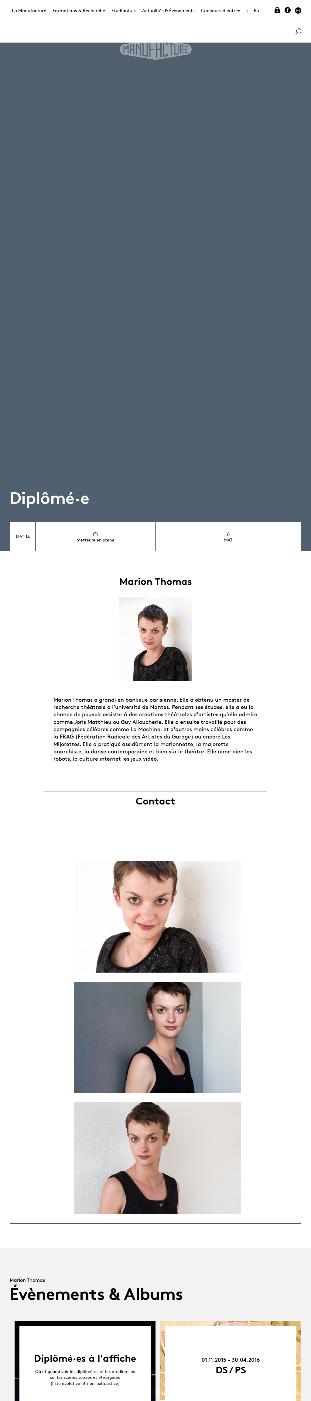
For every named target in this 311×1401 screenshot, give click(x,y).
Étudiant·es (123, 10)
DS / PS (231, 1370)
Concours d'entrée (220, 10)
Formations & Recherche (79, 10)
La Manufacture (29, 10)
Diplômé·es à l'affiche (85, 1358)
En (256, 10)
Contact (155, 801)
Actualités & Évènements (168, 10)
